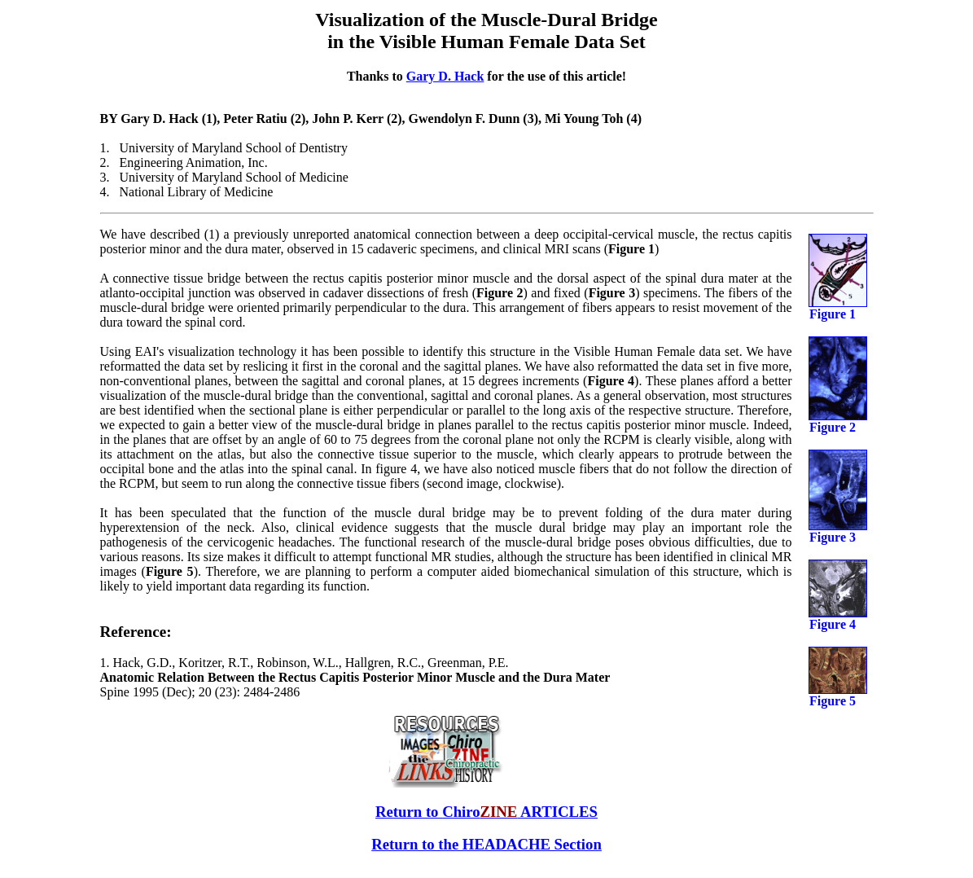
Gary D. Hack (445, 76)
